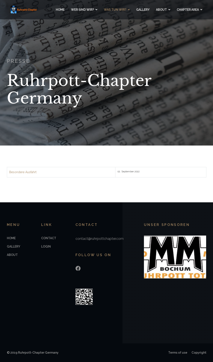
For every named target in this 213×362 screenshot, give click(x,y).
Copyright (199, 352)
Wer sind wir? (82, 9)
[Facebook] (78, 268)
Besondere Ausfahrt (22, 172)
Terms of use (177, 352)
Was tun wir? (115, 9)
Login (46, 246)
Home (60, 9)
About (161, 9)
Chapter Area (188, 9)
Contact (48, 238)
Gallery (143, 9)
